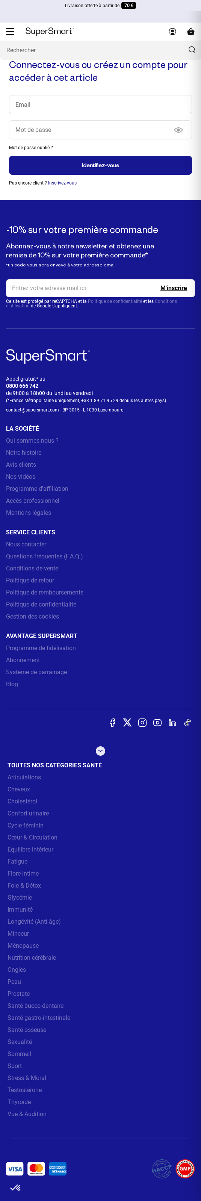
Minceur (18, 933)
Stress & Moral (27, 1078)
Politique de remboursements (44, 592)
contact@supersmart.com (32, 410)
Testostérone (25, 1090)
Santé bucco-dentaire (35, 1005)
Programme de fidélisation (41, 648)
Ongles (17, 969)
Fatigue (17, 861)
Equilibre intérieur (30, 849)
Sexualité (20, 1041)
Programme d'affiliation (37, 488)
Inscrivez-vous (62, 183)
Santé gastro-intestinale (39, 1017)
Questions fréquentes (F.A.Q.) (44, 556)
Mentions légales (28, 512)
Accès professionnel (32, 500)
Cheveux (19, 789)
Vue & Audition (27, 1114)
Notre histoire (23, 452)
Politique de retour (30, 580)
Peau (14, 981)
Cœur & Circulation (32, 837)
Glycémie (20, 897)
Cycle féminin (26, 825)
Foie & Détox (24, 885)
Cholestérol (22, 801)
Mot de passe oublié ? (31, 147)
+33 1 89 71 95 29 (99, 400)
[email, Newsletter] (100, 288)
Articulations (24, 777)
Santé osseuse (27, 1029)
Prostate (19, 993)
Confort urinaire (28, 813)
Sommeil (19, 1053)
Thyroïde (19, 1102)
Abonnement (23, 660)
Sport (15, 1065)
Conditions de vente (32, 568)
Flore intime (23, 873)
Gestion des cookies (32, 616)
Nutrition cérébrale (32, 957)
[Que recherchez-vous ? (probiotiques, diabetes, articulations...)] (100, 50)
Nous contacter (26, 544)
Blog (12, 684)
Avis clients (21, 464)
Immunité (20, 909)
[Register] (173, 288)
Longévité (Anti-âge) (34, 921)
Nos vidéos (20, 476)
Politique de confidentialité (115, 301)
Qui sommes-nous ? (32, 440)
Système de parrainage (36, 672)
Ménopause (23, 945)
